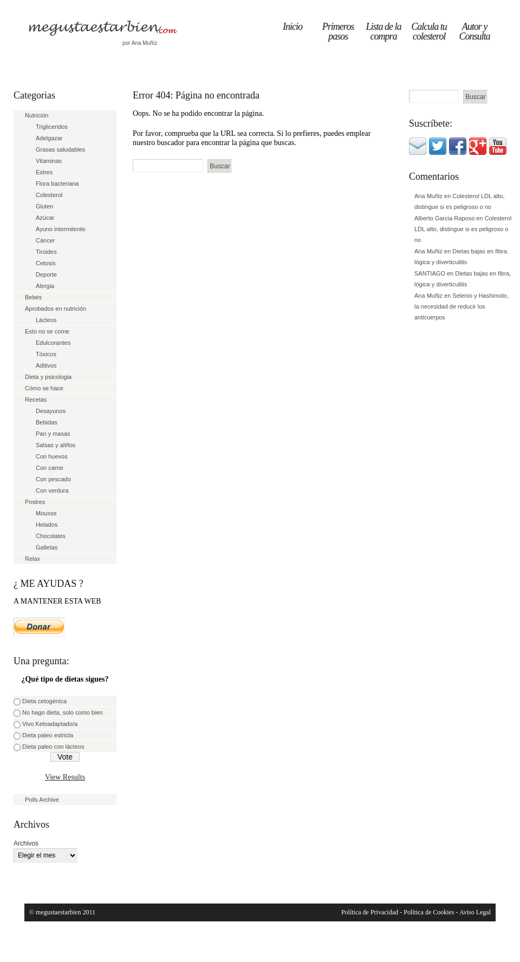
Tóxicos (46, 354)
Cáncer (45, 240)
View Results (65, 777)
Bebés (33, 297)
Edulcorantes (53, 342)
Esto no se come (47, 331)
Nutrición (36, 115)
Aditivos (46, 365)
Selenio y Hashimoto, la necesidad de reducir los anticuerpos (461, 306)
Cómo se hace (44, 388)
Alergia (45, 286)
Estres (44, 172)
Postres (35, 502)
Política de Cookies (429, 912)
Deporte (46, 274)
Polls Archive (42, 799)
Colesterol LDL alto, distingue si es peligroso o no (462, 229)
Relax (32, 558)
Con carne (49, 467)
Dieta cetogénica (44, 701)
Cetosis (46, 263)
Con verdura (52, 490)
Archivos (26, 843)
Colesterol (49, 195)
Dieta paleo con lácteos (53, 746)
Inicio (292, 26)
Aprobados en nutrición (55, 308)
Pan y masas (53, 433)
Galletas (46, 547)
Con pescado (53, 479)
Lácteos (46, 320)
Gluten (44, 206)
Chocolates (51, 536)
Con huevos (52, 456)
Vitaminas (49, 161)
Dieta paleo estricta (47, 735)
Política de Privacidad (369, 912)
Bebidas (46, 422)
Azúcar (45, 217)
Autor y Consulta (474, 31)
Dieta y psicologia (48, 377)
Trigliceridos (52, 126)
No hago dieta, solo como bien (62, 712)
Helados (46, 524)
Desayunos (51, 411)
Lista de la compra (383, 31)
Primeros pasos (338, 31)
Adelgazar (49, 138)
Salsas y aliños (55, 445)
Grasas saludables (60, 149)
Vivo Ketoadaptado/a (49, 724)
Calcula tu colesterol (429, 31)
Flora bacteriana (57, 183)
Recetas (36, 399)
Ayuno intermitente (61, 229)
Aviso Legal (475, 912)
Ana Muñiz (428, 196)
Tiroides (46, 251)
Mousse (46, 513)
